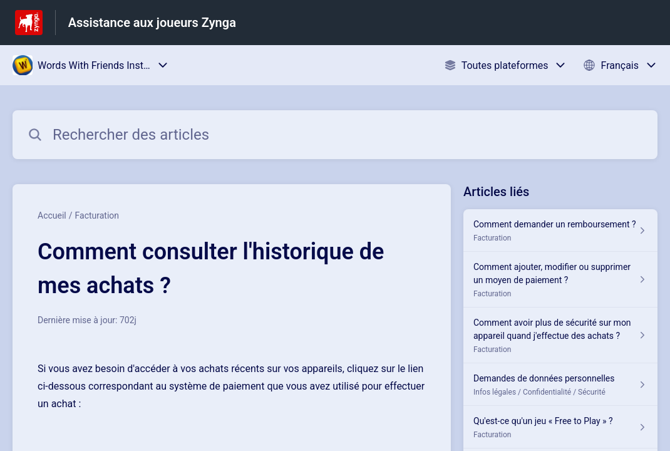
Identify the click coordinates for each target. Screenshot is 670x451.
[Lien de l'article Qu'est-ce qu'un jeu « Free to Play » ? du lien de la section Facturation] (560, 427)
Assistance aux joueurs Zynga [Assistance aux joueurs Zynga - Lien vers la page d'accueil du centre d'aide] (152, 22)
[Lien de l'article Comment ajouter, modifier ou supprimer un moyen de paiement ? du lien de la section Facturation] (560, 280)
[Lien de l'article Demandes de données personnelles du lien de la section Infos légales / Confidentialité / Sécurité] (560, 384)
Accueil (52, 215)
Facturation (97, 215)
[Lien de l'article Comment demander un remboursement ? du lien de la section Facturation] (560, 230)
